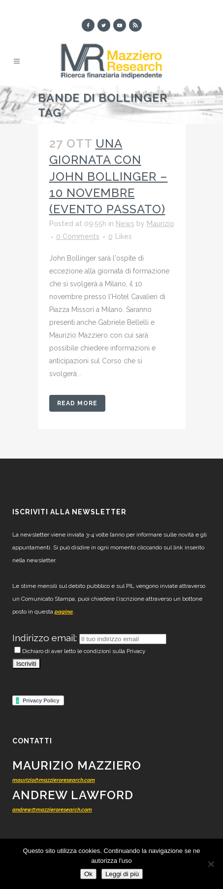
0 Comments (77, 236)
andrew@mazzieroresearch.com (52, 810)
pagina (64, 612)
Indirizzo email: (45, 637)
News (125, 224)
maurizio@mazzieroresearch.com (53, 780)
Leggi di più (122, 874)
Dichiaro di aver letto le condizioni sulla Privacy (80, 651)
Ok (88, 874)
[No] (211, 864)
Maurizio (160, 224)
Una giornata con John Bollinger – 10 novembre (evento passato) (108, 176)
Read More (77, 403)
